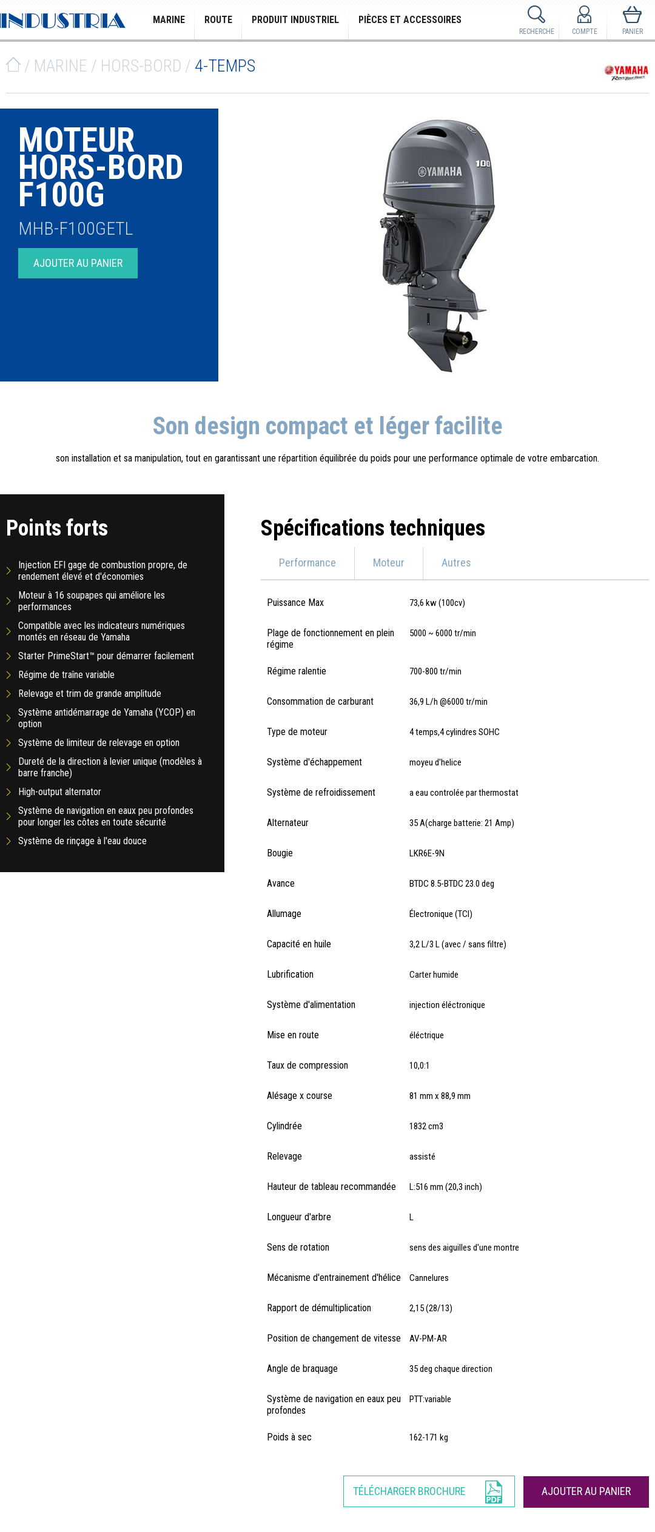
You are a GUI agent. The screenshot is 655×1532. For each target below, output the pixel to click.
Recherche (536, 31)
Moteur (389, 562)
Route (218, 19)
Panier (632, 31)
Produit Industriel (295, 19)
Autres (456, 562)
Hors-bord (141, 66)
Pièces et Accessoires (410, 19)
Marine (169, 19)
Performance (307, 562)
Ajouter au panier (78, 263)
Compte (584, 31)
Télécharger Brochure (409, 1491)
